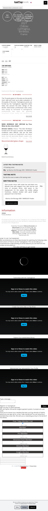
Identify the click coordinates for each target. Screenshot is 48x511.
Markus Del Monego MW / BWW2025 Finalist (23, 170)
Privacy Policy (32, 503)
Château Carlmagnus (24, 27)
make (17, 177)
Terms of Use (23, 503)
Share (44, 406)
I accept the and (25, 466)
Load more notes (11, 203)
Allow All (32, 507)
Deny (17, 507)
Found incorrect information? (12, 91)
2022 (6, 61)
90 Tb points (17, 94)
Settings (24, 507)
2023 (3, 61)
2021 (10, 61)
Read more (29, 116)
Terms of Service (24, 466)
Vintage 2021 (17, 120)
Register (23, 468)
